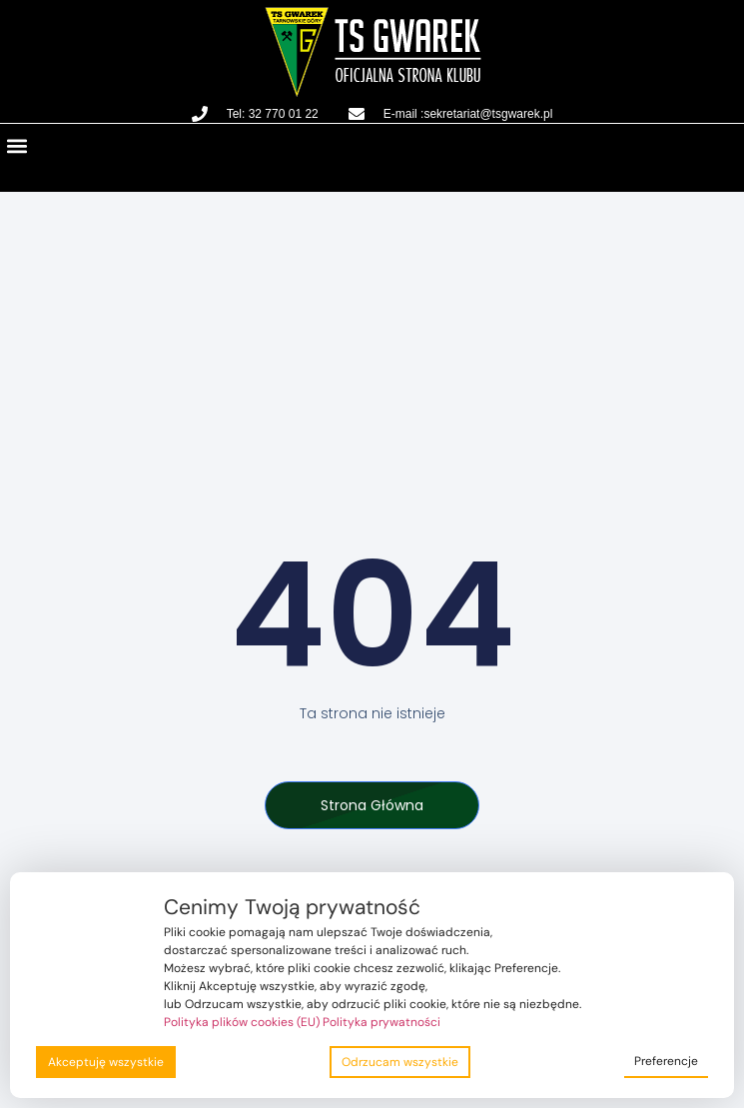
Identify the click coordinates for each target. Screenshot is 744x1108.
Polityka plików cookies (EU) (242, 1022)
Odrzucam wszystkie (400, 1062)
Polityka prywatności (381, 1022)
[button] (16, 145)
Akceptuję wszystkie (106, 1062)
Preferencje (666, 1061)
